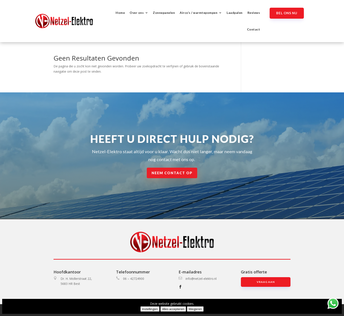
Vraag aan (266, 282)
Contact (253, 29)
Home (120, 12)
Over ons (137, 12)
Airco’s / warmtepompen (198, 12)
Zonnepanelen (164, 12)
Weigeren (195, 309)
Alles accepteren (173, 309)
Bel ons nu (286, 13)
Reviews (253, 12)
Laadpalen (235, 12)
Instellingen (150, 309)
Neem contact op (172, 173)
